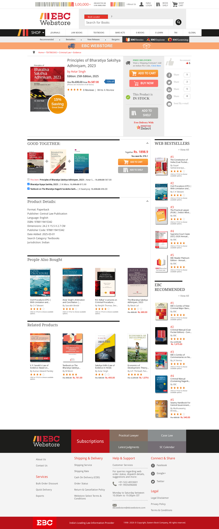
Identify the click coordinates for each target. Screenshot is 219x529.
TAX (175, 32)
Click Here (156, 65)
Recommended (47, 39)
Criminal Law (65, 52)
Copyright (141, 522)
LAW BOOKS (76, 32)
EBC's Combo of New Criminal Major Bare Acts (179, 307)
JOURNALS (55, 32)
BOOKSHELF (165, 4)
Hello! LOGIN (149, 4)
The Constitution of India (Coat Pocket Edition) (179, 161)
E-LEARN (159, 32)
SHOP (37, 32)
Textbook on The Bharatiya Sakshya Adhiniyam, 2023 (71, 366)
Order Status (81, 483)
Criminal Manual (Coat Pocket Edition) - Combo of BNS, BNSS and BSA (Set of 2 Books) (181, 331)
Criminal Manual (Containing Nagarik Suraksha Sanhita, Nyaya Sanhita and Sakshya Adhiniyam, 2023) (181, 380)
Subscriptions (90, 441)
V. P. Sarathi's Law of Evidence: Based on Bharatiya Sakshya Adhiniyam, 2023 (39, 366)
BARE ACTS (120, 32)
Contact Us (41, 465)
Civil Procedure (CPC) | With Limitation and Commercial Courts (40, 301)
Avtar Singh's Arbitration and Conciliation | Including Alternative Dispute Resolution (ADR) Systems (74, 301)
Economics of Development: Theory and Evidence (137, 366)
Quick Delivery (44, 489)
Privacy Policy (158, 504)
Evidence (77, 52)
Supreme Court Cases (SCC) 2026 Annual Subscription (180, 235)
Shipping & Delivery (88, 458)
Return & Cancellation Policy (89, 489)
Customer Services (123, 465)
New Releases (93, 39)
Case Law (167, 435)
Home (41, 52)
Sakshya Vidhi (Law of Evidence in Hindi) (105, 366)
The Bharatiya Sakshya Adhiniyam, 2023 (138, 301)
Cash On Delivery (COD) (87, 477)
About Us (41, 459)
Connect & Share (163, 458)
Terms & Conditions (161, 510)
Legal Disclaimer (160, 497)
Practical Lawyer (129, 435)
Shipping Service (83, 465)
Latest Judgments (128, 447)
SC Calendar (167, 447)
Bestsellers (70, 39)
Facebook (162, 465)
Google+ (161, 473)
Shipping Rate (81, 471)
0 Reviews (88, 90)
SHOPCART (181, 4)
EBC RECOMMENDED (170, 287)
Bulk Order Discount (47, 483)
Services (42, 477)
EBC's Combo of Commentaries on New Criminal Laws (180, 356)
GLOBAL (192, 32)
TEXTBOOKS (98, 32)
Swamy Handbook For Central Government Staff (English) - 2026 (180, 404)
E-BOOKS (140, 32)
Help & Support (124, 458)
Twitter (160, 481)
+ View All (183, 149)
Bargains (115, 39)
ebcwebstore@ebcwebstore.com (129, 507)
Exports (40, 495)
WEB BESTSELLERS (172, 143)
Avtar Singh (78, 71)
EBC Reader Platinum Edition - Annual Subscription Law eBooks (179, 259)
